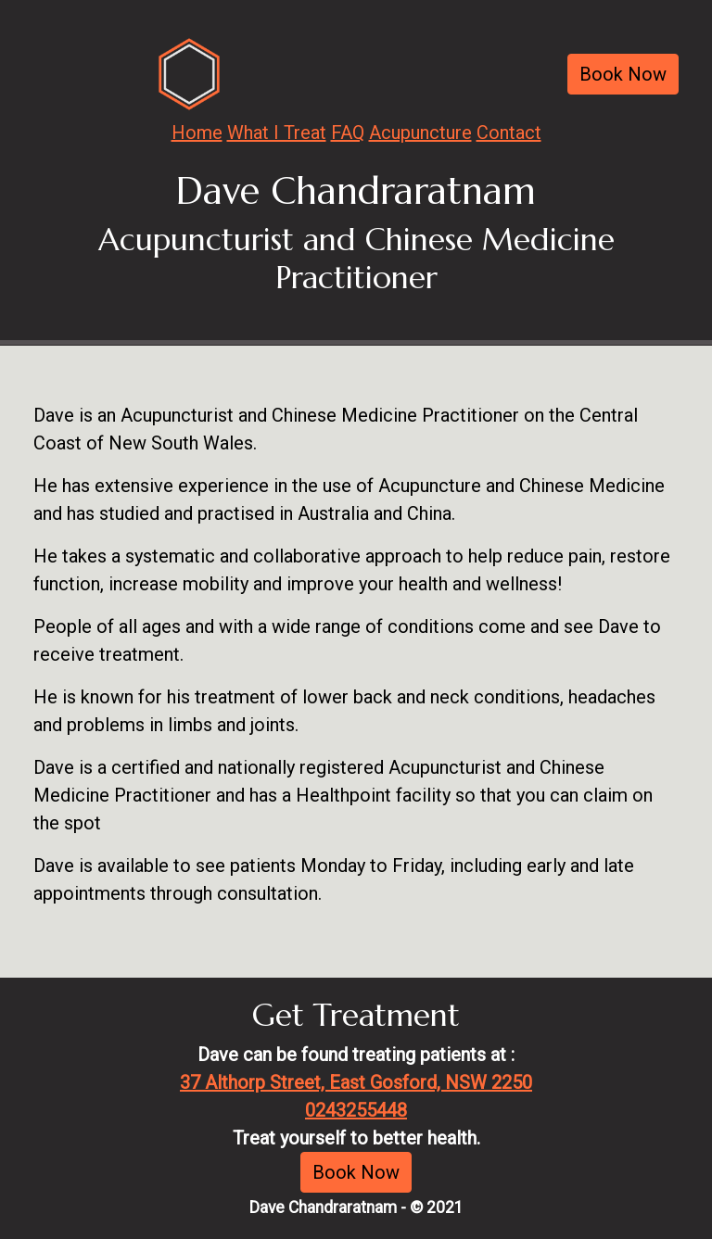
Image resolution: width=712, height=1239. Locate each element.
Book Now (623, 74)
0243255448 (356, 1110)
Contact (509, 132)
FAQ (347, 132)
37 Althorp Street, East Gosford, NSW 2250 (356, 1082)
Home (197, 132)
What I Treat (276, 132)
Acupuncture (420, 132)
